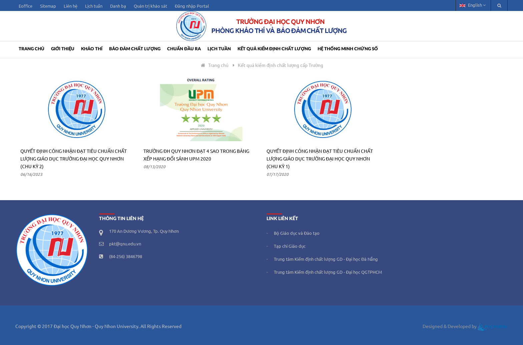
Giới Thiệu (62, 49)
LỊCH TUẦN (219, 49)
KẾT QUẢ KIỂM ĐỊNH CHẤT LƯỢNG (274, 49)
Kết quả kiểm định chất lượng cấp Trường (280, 65)
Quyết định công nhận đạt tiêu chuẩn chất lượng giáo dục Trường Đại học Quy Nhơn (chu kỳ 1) (320, 159)
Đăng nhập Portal (192, 6)
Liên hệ (70, 6)
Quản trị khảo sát (150, 6)
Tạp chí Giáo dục (290, 246)
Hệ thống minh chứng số (348, 49)
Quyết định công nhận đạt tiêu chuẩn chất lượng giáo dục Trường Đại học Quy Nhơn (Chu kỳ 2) (73, 159)
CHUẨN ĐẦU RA (184, 49)
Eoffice (25, 6)
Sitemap (48, 6)
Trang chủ (214, 65)
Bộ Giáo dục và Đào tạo (297, 233)
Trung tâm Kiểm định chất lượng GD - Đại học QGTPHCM (328, 272)
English (473, 5)
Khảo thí (91, 49)
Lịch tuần (93, 6)
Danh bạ (118, 6)
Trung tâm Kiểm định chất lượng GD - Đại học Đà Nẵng (326, 259)
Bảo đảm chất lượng (134, 49)
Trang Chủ (31, 49)
